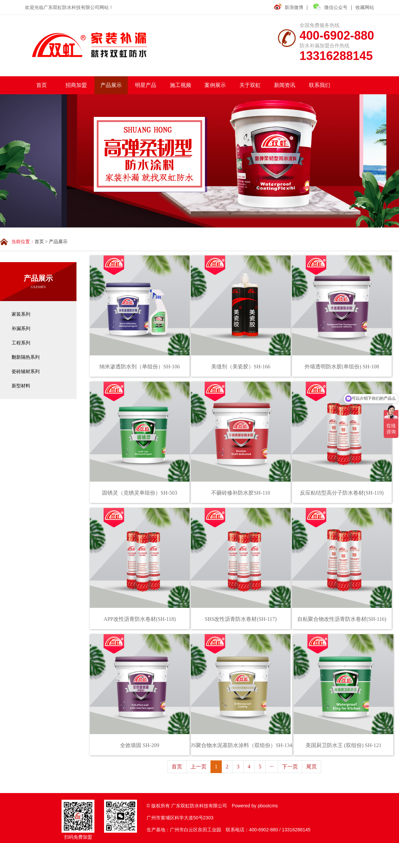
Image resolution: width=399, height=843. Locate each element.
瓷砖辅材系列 (26, 371)
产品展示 (58, 241)
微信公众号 (329, 6)
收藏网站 (364, 7)
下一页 (290, 766)
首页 (39, 241)
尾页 (311, 766)
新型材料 (21, 385)
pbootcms (268, 805)
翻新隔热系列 (26, 357)
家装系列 (21, 314)
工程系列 (21, 342)
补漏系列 (21, 328)
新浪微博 (294, 7)
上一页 (198, 766)
